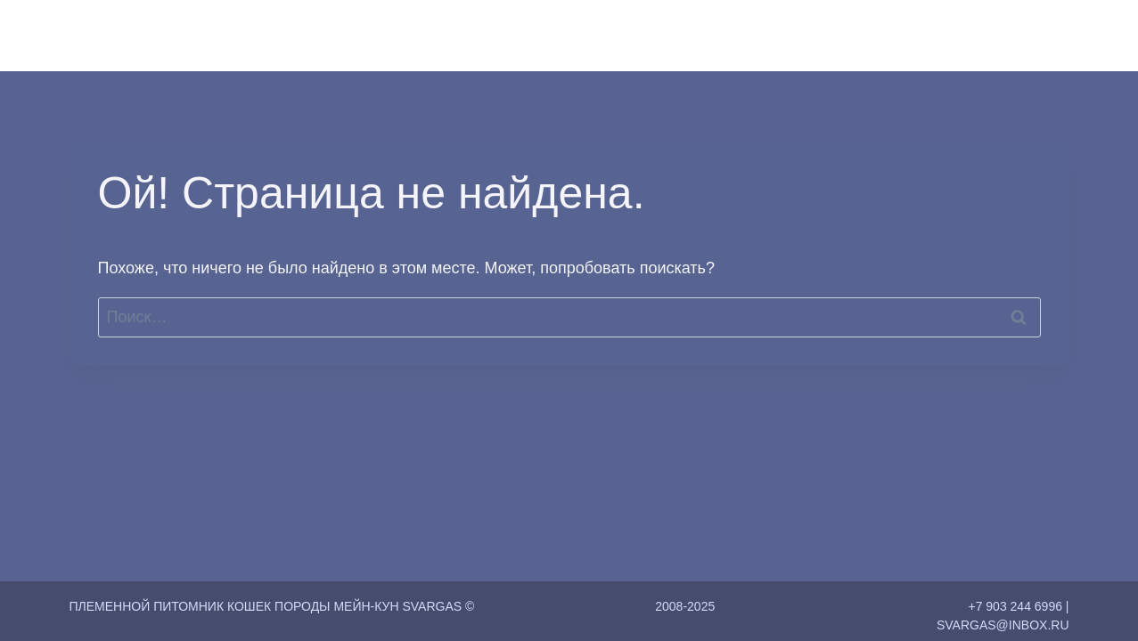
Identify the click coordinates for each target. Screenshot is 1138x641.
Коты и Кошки (779, 36)
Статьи (1033, 36)
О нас (688, 36)
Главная (617, 36)
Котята (874, 36)
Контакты (953, 36)
